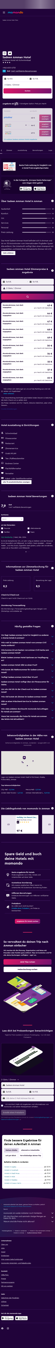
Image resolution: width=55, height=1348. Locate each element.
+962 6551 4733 (9, 68)
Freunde (7, 528)
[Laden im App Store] (40, 189)
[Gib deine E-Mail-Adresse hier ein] (29, 1098)
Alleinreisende (35, 528)
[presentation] (40, 188)
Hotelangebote (7, 1230)
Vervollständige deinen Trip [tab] (30, 1155)
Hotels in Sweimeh (11, 1170)
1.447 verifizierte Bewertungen (24, 71)
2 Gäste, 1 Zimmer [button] (12, 85)
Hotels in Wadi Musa (11, 1173)
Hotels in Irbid (9, 1177)
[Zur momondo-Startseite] (15, 12)
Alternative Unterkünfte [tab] (30, 1150)
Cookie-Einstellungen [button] (9, 409)
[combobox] (12, 519)
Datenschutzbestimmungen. (10, 1119)
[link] (27, 921)
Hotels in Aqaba (10, 1167)
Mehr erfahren (8, 393)
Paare (32, 532)
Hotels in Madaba (10, 1180)
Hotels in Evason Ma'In (12, 1183)
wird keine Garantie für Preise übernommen (17, 1206)
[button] (4, 12)
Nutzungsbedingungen (41, 1117)
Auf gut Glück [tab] (10, 1155)
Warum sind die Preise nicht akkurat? (28, 1221)
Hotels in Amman (19, 1233)
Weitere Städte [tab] (11, 1150)
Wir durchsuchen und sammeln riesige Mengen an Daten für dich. (28, 1217)
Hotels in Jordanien (21, 1230)
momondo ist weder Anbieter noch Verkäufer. (28, 1213)
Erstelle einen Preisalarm (20, 908)
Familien (7, 532)
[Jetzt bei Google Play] (26, 189)
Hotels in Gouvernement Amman (40, 1230)
